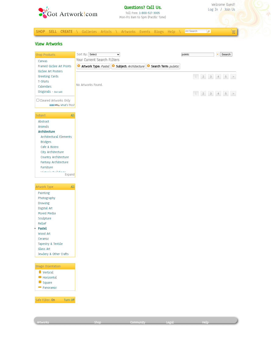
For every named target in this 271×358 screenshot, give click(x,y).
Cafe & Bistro (49, 147)
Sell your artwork (142, 346)
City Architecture (52, 152)
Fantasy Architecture (54, 162)
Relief (42, 223)
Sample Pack (210, 332)
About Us (208, 336)
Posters (99, 336)
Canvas (42, 61)
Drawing (44, 203)
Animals (43, 126)
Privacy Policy (175, 327)
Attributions (173, 336)
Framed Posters (104, 332)
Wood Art (44, 233)
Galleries (89, 31)
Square (47, 282)
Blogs (159, 31)
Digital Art (45, 208)
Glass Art (44, 249)
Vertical (48, 272)
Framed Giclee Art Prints (54, 66)
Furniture (47, 167)
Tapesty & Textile (76, 346)
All (73, 115)
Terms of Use (175, 332)
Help (171, 31)
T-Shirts (43, 81)
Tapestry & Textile (50, 244)
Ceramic (43, 239)
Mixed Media (47, 213)
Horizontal (50, 277)
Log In (213, 9)
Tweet (206, 356)
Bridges (46, 142)
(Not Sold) (58, 92)
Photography (46, 198)
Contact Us (209, 327)
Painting (44, 193)
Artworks (128, 31)
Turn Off (69, 300)
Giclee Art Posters (50, 71)
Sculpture (44, 218)
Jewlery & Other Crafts (53, 254)
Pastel (42, 228)
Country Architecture (55, 157)
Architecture (46, 132)
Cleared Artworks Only (55, 100)
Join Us (230, 9)
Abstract (43, 121)
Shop (97, 322)
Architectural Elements (56, 137)
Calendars (44, 86)
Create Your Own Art (108, 356)
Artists (106, 31)
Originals (44, 91)
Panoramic (50, 288)
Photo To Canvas (105, 327)
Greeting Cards (48, 76)
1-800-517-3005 (149, 13)
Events (145, 31)
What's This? (62, 105)
